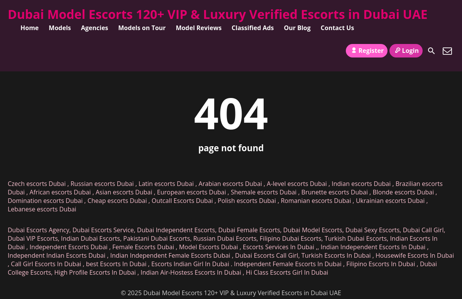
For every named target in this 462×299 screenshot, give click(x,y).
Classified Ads (253, 28)
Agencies (94, 28)
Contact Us (337, 28)
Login (406, 50)
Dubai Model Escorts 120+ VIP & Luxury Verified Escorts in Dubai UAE (218, 14)
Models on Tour (142, 28)
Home (29, 28)
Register (367, 50)
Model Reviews (199, 28)
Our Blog (297, 28)
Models (60, 28)
